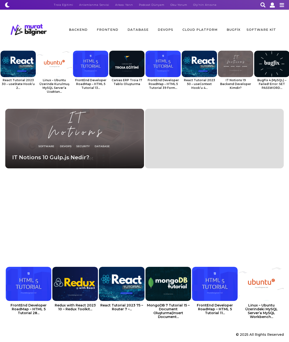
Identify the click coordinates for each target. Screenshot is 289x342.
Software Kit (261, 29)
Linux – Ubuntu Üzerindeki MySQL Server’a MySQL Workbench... (261, 311)
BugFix (234, 29)
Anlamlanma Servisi (94, 4)
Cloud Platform (199, 29)
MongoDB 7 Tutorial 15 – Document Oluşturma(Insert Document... (168, 311)
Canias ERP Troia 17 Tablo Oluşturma (127, 82)
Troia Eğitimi (63, 4)
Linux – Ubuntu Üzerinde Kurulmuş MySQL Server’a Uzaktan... (54, 85)
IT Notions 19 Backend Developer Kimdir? (235, 84)
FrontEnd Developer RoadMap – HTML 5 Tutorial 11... (215, 309)
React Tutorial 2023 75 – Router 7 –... (121, 307)
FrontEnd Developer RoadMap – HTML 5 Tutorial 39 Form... (163, 84)
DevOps (165, 29)
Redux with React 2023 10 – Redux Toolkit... (75, 307)
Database (138, 29)
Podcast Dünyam (151, 4)
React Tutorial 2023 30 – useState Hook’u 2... (18, 84)
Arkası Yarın (124, 4)
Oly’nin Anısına (205, 4)
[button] (7, 5)
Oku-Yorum (178, 4)
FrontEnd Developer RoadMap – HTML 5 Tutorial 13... (90, 84)
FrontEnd (107, 29)
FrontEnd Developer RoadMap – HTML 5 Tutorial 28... (29, 309)
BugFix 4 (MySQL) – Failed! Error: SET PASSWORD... (271, 84)
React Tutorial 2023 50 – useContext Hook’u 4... (199, 84)
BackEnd (78, 29)
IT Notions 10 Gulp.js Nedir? (50, 157)
